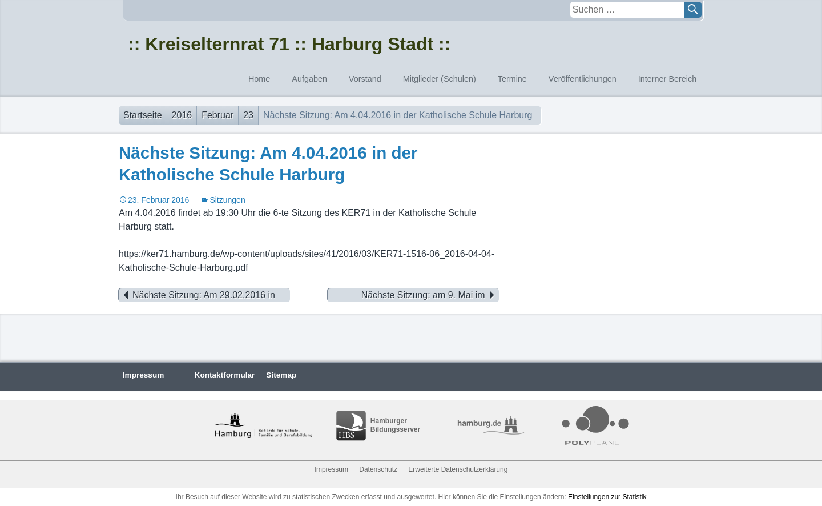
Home (259, 78)
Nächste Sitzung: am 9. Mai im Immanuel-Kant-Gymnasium (430, 295)
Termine (512, 78)
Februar (217, 115)
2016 (182, 115)
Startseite (142, 115)
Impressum (143, 375)
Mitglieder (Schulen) (439, 78)
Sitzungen (227, 199)
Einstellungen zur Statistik (607, 497)
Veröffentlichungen (582, 78)
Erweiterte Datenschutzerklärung (457, 469)
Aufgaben (309, 78)
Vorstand (365, 78)
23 (248, 115)
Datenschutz (378, 469)
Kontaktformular (225, 375)
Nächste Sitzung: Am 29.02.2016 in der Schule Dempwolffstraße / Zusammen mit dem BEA (197, 295)
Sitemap (281, 375)
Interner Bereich (667, 78)
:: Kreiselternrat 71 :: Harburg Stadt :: (289, 44)
